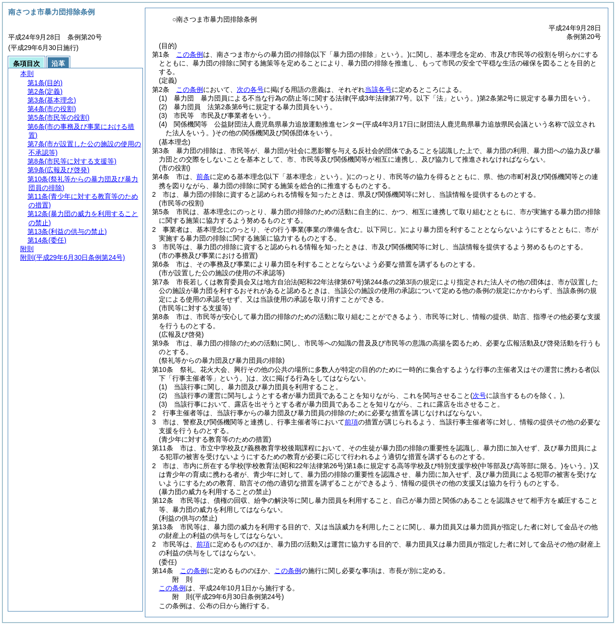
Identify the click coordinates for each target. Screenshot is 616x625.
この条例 (189, 54)
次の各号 (250, 89)
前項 (351, 422)
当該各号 (378, 89)
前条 (203, 176)
